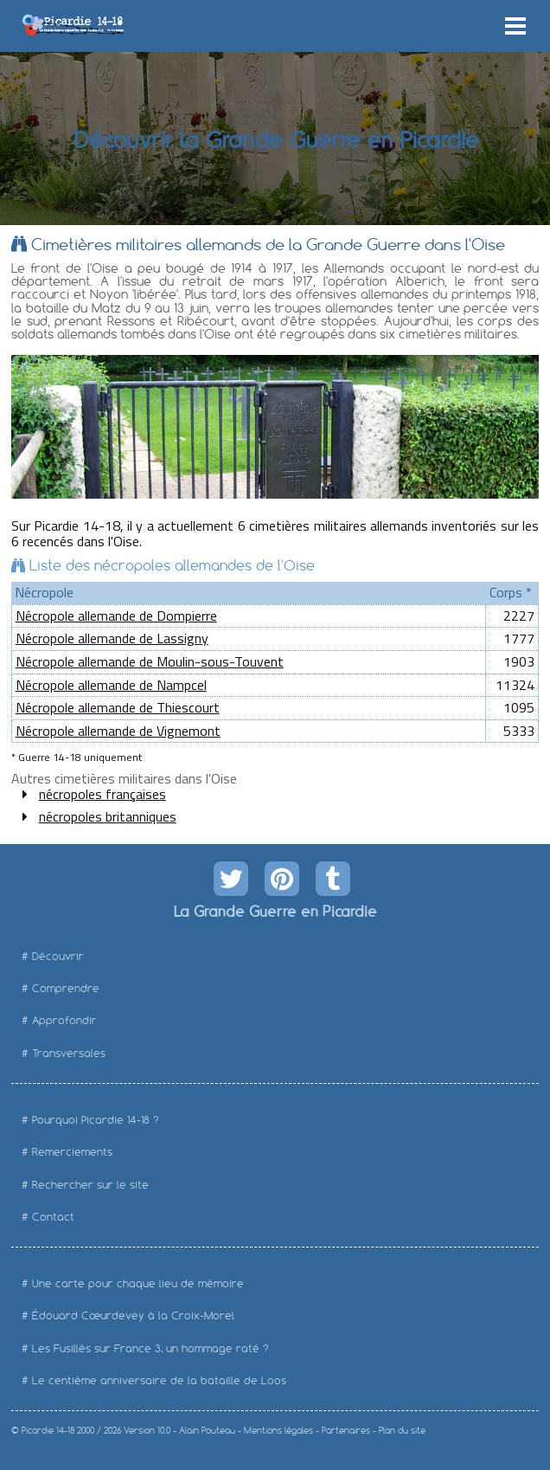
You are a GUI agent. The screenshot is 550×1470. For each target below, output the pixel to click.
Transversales (69, 1053)
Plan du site (402, 1430)
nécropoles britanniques (107, 816)
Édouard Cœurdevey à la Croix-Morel (133, 1315)
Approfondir (64, 1020)
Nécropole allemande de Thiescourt (118, 707)
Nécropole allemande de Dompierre (116, 615)
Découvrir (58, 956)
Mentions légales (278, 1430)
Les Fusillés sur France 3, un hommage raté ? (150, 1348)
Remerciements (72, 1151)
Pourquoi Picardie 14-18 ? (95, 1119)
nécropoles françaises (102, 793)
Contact (53, 1216)
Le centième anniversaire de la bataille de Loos (159, 1380)
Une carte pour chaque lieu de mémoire (138, 1283)
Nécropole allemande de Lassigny (112, 638)
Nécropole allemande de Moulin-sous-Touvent (150, 661)
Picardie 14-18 (48, 1430)
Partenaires (346, 1430)
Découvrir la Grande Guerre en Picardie (275, 138)
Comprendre (65, 988)
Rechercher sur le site (90, 1184)
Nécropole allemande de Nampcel (111, 684)
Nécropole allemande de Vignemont (118, 730)
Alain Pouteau (207, 1430)
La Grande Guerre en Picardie (274, 910)
